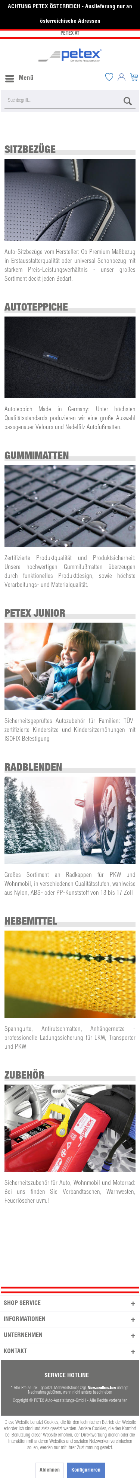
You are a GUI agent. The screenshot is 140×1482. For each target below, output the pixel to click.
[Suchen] (128, 101)
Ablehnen (50, 1470)
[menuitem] (19, 76)
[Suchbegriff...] (70, 101)
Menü (19, 77)
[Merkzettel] (109, 76)
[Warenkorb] (133, 76)
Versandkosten (102, 1387)
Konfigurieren (85, 1470)
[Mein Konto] (121, 76)
